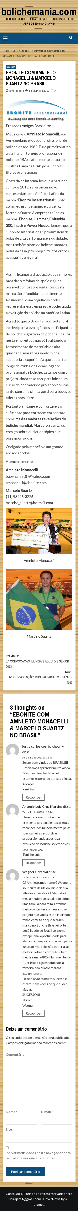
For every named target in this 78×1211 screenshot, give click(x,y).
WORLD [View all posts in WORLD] (11, 66)
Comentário (16, 1054)
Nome (11, 1112)
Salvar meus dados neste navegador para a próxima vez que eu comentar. (39, 1155)
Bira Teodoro (16, 90)
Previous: (39, 661)
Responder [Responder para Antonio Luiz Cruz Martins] (33, 863)
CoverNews (51, 1199)
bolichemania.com (39, 11)
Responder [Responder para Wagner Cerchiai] (33, 1013)
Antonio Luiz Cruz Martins (42, 806)
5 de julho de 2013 (39, 90)
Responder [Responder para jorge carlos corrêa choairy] (33, 797)
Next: (39, 677)
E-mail (47, 1112)
